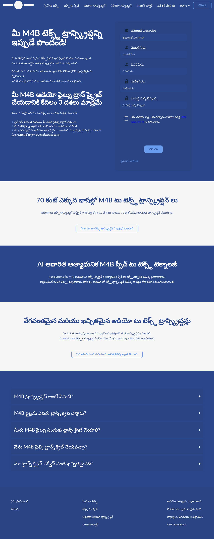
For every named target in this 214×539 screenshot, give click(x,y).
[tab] (107, 396)
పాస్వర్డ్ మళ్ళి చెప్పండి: (144, 98)
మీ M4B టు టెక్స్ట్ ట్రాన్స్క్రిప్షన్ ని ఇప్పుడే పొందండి (107, 228)
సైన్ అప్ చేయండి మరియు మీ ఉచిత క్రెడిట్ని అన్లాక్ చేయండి (107, 354)
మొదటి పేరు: (138, 47)
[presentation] (145, 134)
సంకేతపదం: (138, 81)
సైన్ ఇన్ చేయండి (129, 160)
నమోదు (202, 5)
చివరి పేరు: (137, 64)
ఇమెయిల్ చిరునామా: (143, 30)
